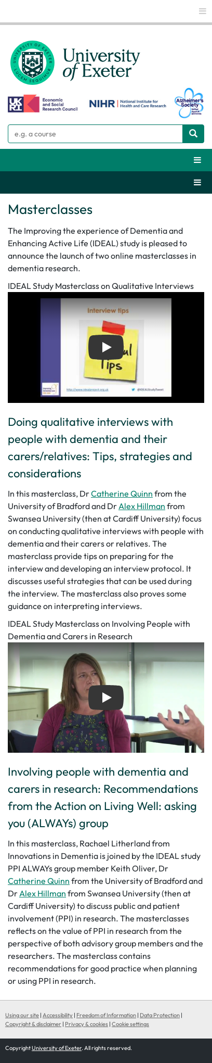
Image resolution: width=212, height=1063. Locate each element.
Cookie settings (130, 1024)
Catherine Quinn (122, 493)
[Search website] (193, 134)
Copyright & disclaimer (33, 1024)
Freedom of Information (106, 1015)
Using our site (22, 1015)
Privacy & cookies (86, 1024)
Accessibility (58, 1015)
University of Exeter (57, 1048)
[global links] (202, 11)
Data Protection (160, 1015)
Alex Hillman (141, 506)
